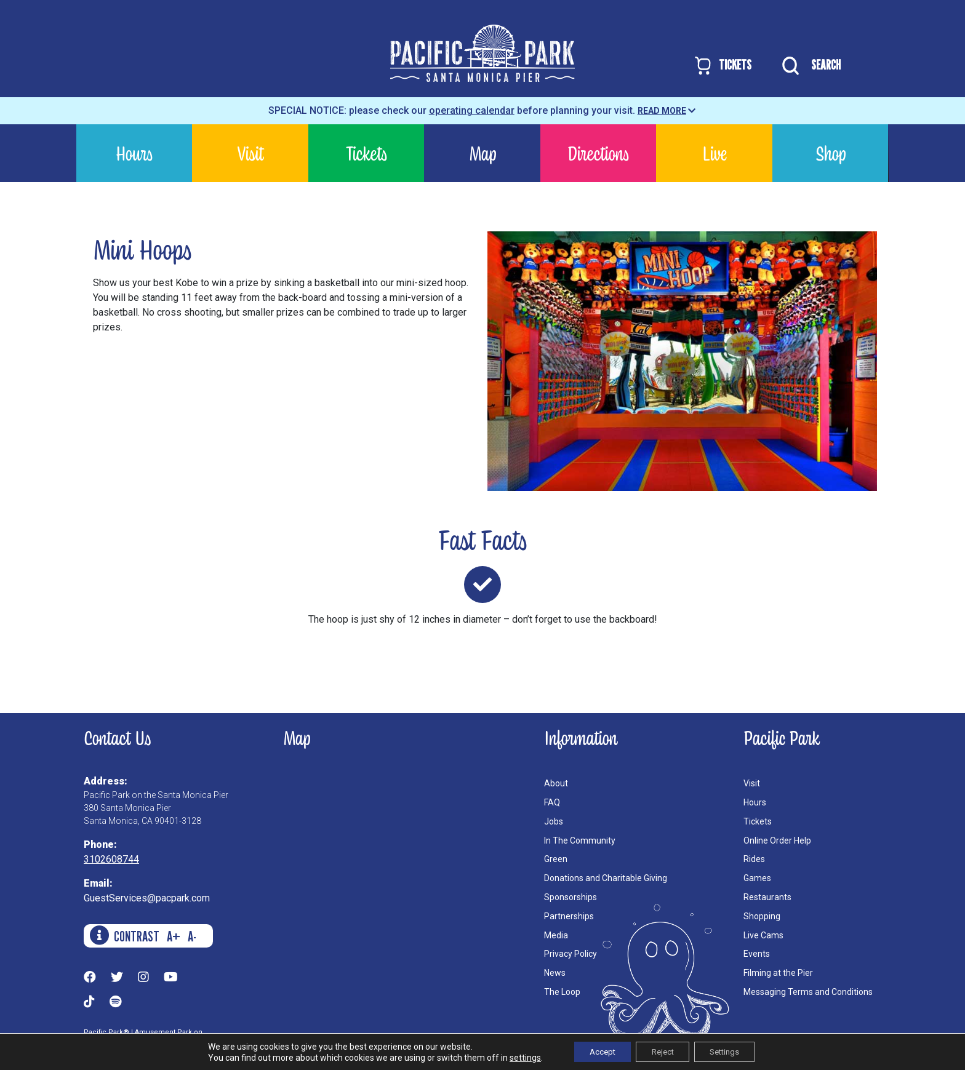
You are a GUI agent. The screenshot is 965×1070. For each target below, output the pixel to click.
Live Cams (763, 935)
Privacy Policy (570, 954)
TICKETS (722, 65)
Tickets (366, 153)
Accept (594, 1051)
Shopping (761, 916)
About (556, 783)
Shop (830, 153)
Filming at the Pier (778, 973)
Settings (732, 1051)
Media (556, 935)
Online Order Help (777, 840)
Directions (598, 153)
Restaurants (767, 897)
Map (482, 153)
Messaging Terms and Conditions (808, 992)
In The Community (579, 840)
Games (757, 878)
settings (512, 1056)
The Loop (562, 992)
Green (555, 859)
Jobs (553, 821)
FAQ (552, 802)
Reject (662, 1051)
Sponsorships (570, 897)
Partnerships (569, 916)
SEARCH (808, 66)
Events (756, 954)
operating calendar (472, 110)
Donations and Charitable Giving (605, 878)
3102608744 (111, 859)
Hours (134, 153)
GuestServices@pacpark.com (147, 898)
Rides (754, 859)
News (555, 973)
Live (714, 153)
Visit (250, 153)
